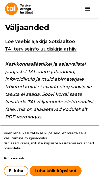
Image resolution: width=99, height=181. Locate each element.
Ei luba (16, 170)
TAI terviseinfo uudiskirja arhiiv (41, 49)
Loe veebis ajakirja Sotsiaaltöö (40, 41)
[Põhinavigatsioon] (87, 9)
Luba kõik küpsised (56, 170)
